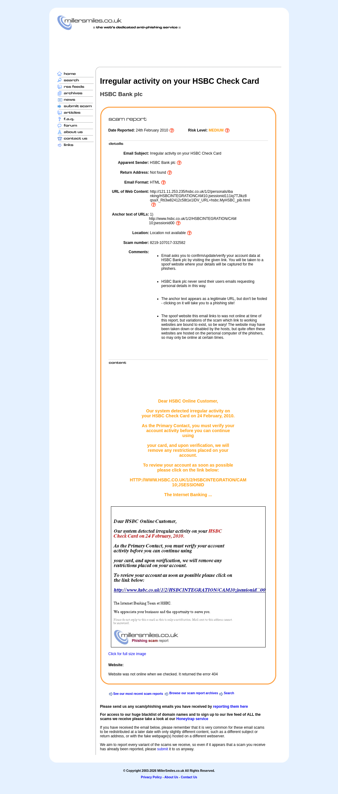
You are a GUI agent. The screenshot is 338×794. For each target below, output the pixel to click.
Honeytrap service (192, 719)
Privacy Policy (151, 777)
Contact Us (189, 777)
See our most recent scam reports (138, 693)
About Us (171, 777)
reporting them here (230, 706)
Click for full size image (127, 654)
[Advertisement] (169, 48)
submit (162, 749)
